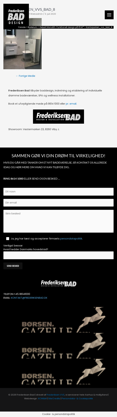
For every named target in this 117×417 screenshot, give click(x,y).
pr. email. (71, 103)
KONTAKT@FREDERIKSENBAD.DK (29, 297)
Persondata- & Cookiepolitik (77, 398)
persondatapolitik (71, 238)
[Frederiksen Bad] (16, 16)
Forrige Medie (25, 76)
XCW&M (42, 398)
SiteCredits (54, 398)
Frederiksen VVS (55, 394)
